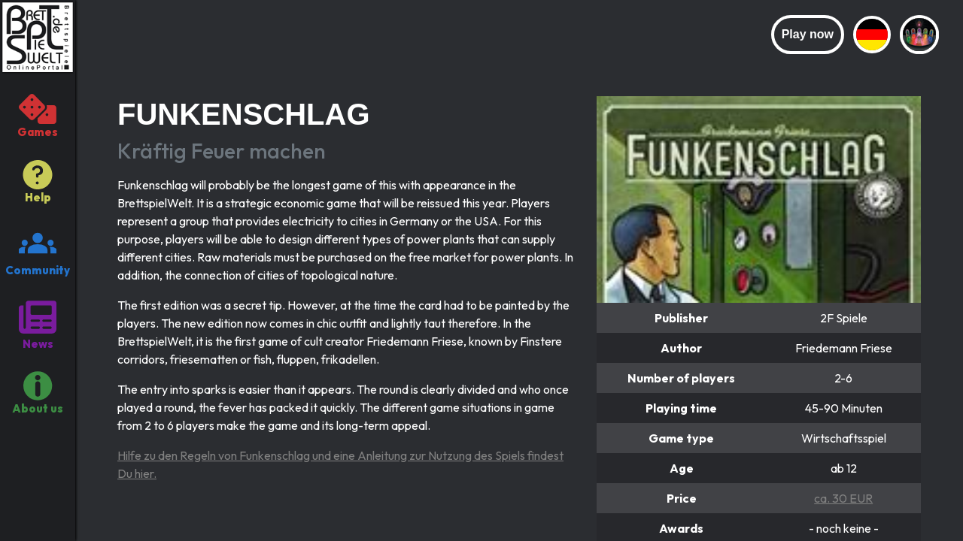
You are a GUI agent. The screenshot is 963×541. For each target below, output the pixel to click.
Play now (808, 34)
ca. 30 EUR (843, 498)
